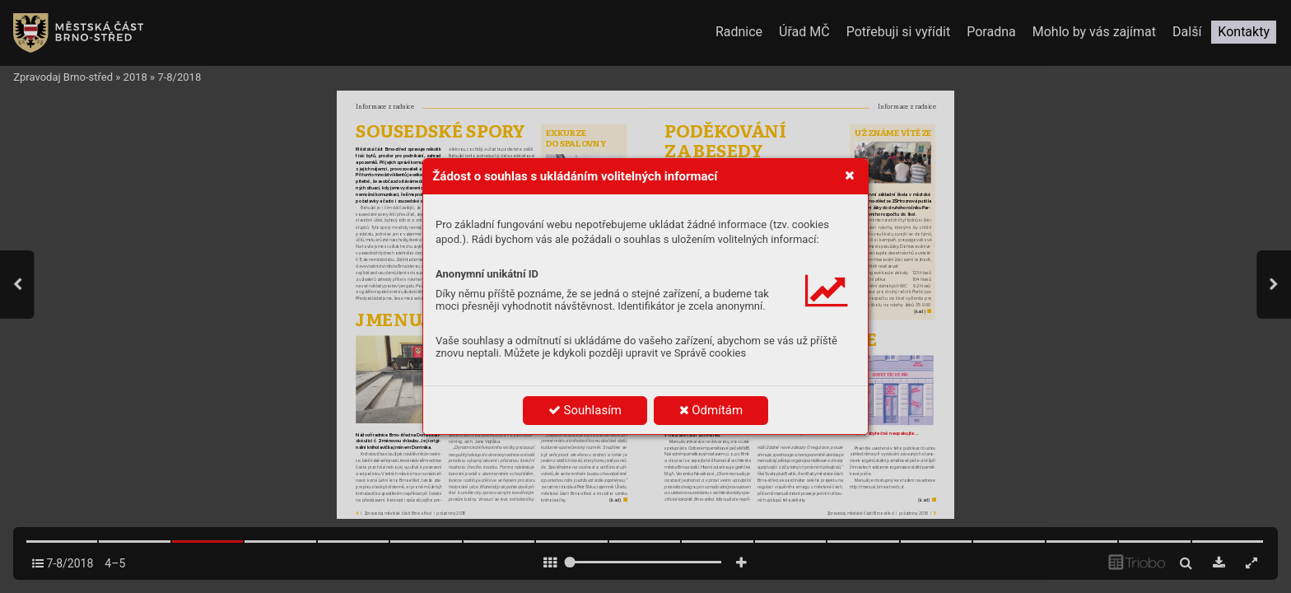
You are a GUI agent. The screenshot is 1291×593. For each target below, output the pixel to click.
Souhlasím (585, 410)
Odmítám (711, 410)
